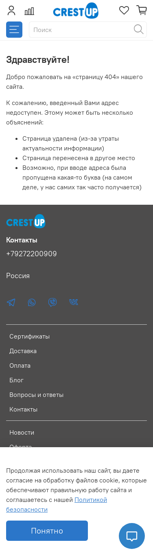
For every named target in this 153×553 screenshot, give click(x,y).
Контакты (23, 409)
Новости (21, 432)
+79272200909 (31, 253)
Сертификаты (29, 336)
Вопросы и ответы (36, 394)
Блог (16, 380)
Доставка (23, 351)
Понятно (47, 530)
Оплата (20, 365)
